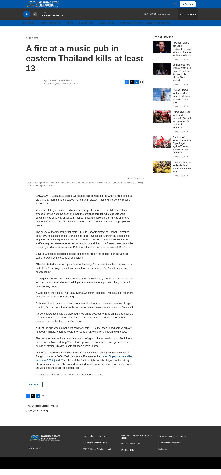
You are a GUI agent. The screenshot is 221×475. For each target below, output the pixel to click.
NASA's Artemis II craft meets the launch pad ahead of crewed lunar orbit (181, 102)
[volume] (35, 20)
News (70, 29)
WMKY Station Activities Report (97, 455)
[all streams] (188, 20)
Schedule (29, 29)
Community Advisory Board (95, 449)
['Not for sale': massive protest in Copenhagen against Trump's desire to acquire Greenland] (162, 148)
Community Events (131, 29)
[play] (26, 20)
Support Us (86, 29)
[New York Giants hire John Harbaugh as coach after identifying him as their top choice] (162, 54)
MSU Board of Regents (131, 450)
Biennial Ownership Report (169, 449)
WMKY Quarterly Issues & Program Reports (136, 443)
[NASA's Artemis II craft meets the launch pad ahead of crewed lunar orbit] (162, 101)
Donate (190, 7)
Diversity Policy (127, 456)
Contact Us (162, 455)
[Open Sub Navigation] (37, 29)
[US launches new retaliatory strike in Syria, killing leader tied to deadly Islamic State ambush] (162, 76)
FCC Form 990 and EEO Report (172, 443)
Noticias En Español (158, 29)
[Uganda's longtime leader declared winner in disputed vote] (162, 173)
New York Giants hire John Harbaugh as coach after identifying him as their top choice (182, 55)
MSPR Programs (51, 29)
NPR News (32, 44)
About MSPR (107, 29)
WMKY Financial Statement (95, 443)
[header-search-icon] (176, 7)
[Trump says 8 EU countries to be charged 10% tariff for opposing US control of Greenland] (162, 123)
